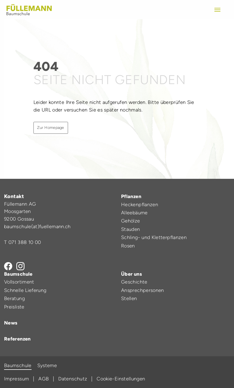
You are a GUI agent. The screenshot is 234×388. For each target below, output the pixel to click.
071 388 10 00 (24, 242)
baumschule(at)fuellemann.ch (37, 227)
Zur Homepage (50, 127)
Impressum (16, 379)
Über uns (131, 274)
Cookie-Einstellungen (121, 379)
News (10, 323)
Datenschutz (72, 379)
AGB (43, 379)
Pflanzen (131, 196)
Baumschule (18, 274)
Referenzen (17, 339)
